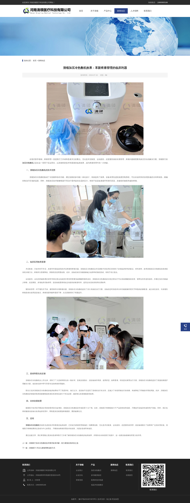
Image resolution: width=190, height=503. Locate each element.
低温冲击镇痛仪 (97, 485)
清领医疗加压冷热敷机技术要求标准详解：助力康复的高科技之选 (53, 443)
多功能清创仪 (96, 475)
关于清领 (94, 11)
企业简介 (79, 470)
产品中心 (108, 11)
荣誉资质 (79, 480)
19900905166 (162, 2)
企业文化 (79, 475)
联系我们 (148, 11)
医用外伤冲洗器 (97, 480)
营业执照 (115, 499)
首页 (81, 11)
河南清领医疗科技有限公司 (39, 2)
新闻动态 (121, 11)
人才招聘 (134, 11)
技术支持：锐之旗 (104, 499)
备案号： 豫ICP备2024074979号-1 (84, 499)
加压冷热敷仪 (96, 470)
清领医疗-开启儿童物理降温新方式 (42, 448)
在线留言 (129, 475)
